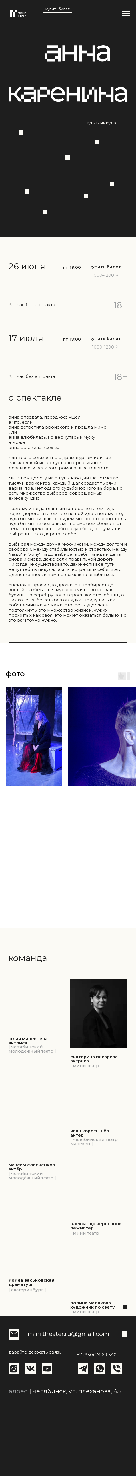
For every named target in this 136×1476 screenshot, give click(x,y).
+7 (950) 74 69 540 (97, 1354)
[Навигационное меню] (126, 14)
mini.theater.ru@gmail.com (68, 1333)
